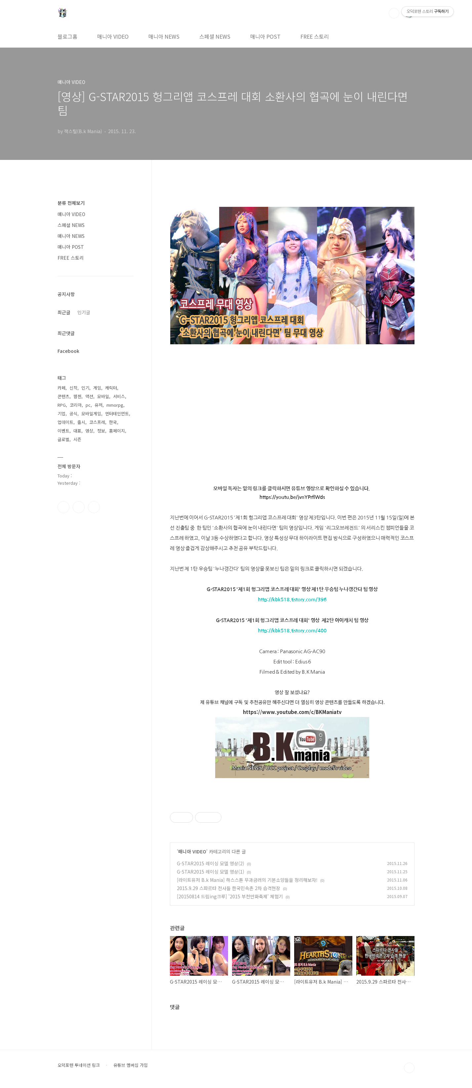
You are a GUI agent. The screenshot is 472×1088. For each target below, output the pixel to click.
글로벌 (63, 439)
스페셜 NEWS (214, 36)
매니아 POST (265, 36)
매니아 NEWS (163, 36)
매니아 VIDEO (113, 36)
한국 (113, 422)
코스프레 (97, 422)
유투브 (94, 507)
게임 (97, 388)
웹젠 (77, 396)
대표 (77, 431)
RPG (62, 405)
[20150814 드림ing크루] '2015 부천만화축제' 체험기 (230, 896)
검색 (394, 13)
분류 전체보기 (71, 203)
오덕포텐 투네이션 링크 (79, 1065)
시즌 (77, 439)
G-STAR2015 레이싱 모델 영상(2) (210, 863)
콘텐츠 (63, 396)
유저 (98, 405)
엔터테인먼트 (117, 413)
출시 (81, 422)
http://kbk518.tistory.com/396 (292, 599)
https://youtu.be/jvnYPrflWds (292, 497)
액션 (89, 396)
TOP (409, 1068)
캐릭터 (111, 388)
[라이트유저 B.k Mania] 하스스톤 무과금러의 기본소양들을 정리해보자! (247, 880)
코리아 (76, 405)
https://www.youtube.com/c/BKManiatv (292, 711)
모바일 (103, 396)
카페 (61, 388)
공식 (73, 413)
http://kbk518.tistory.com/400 (292, 630)
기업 (61, 413)
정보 (101, 431)
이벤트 (63, 431)
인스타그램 (79, 507)
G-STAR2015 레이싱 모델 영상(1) (210, 871)
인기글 (83, 312)
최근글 (64, 312)
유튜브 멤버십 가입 (130, 1065)
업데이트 (65, 422)
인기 (85, 388)
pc (88, 405)
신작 (73, 388)
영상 (89, 431)
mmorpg (114, 405)
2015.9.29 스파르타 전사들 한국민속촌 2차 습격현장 (228, 888)
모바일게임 (91, 413)
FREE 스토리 (314, 36)
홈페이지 (117, 431)
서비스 (119, 396)
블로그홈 (67, 36)
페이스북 (63, 507)
